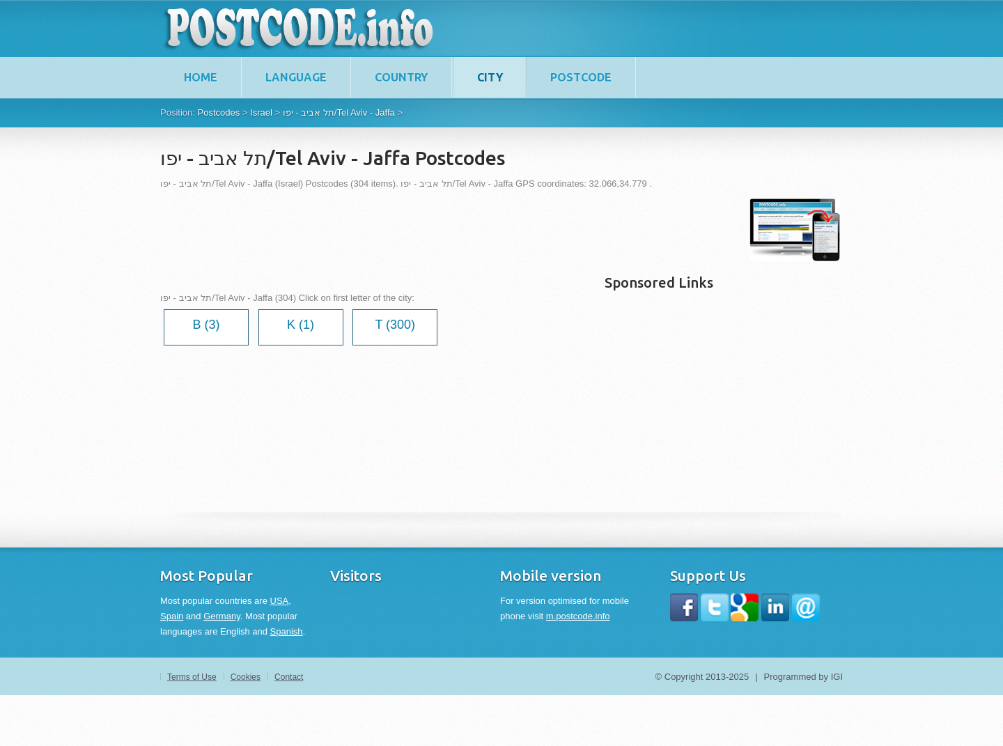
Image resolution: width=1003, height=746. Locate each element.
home (200, 77)
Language (296, 77)
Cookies (246, 677)
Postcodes (218, 112)
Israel (261, 112)
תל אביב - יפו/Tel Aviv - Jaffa (339, 112)
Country (401, 77)
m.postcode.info (578, 616)
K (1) (300, 325)
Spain (171, 616)
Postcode (581, 77)
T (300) (395, 325)
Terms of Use (192, 677)
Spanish (286, 631)
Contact (288, 677)
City (490, 77)
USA (279, 601)
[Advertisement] (413, 230)
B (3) (205, 325)
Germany (221, 616)
